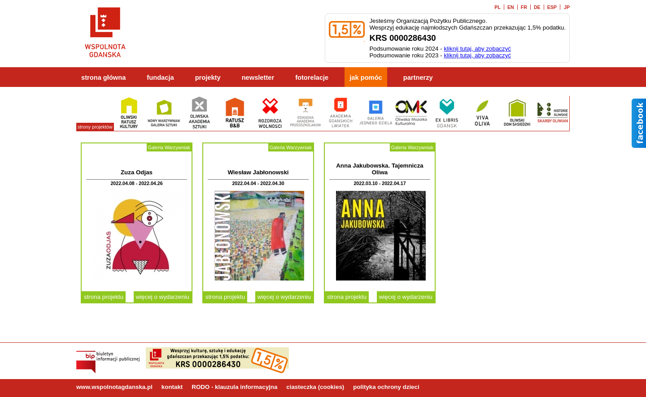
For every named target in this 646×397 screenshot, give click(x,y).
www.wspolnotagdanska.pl (114, 387)
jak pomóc (365, 77)
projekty (208, 77)
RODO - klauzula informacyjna (234, 387)
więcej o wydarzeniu (162, 296)
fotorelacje (311, 77)
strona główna (103, 77)
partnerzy (418, 77)
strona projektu (103, 296)
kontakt (172, 387)
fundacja (160, 77)
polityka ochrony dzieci (386, 387)
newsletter (258, 77)
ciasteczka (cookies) (315, 387)
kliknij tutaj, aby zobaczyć (477, 48)
